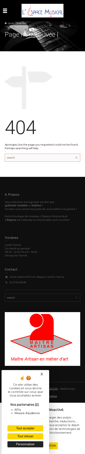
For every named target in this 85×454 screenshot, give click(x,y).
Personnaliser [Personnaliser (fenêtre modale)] (25, 444)
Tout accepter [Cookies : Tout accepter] (25, 428)
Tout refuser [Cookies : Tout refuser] (25, 436)
